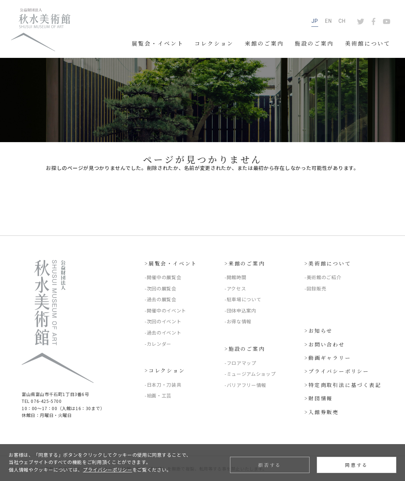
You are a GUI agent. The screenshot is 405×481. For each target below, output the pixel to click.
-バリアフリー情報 (245, 385)
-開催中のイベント (165, 310)
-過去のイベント (163, 332)
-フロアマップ (240, 362)
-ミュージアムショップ (250, 373)
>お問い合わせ (324, 344)
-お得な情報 (238, 321)
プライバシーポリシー (107, 469)
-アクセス (235, 288)
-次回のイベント (163, 321)
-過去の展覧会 (160, 299)
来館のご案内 (264, 43)
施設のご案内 (314, 43)
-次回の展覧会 (160, 288)
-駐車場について (243, 299)
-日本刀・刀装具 (163, 384)
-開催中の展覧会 (163, 277)
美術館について (368, 43)
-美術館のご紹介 (322, 277)
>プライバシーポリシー (336, 371)
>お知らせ (318, 330)
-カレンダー (158, 343)
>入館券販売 (321, 412)
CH (342, 21)
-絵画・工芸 (158, 395)
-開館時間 (235, 277)
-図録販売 (315, 288)
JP (314, 21)
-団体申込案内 (240, 310)
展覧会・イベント (158, 43)
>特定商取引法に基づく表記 (342, 384)
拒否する (269, 464)
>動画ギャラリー (327, 357)
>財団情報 (318, 398)
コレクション (214, 43)
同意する (356, 464)
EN (328, 21)
